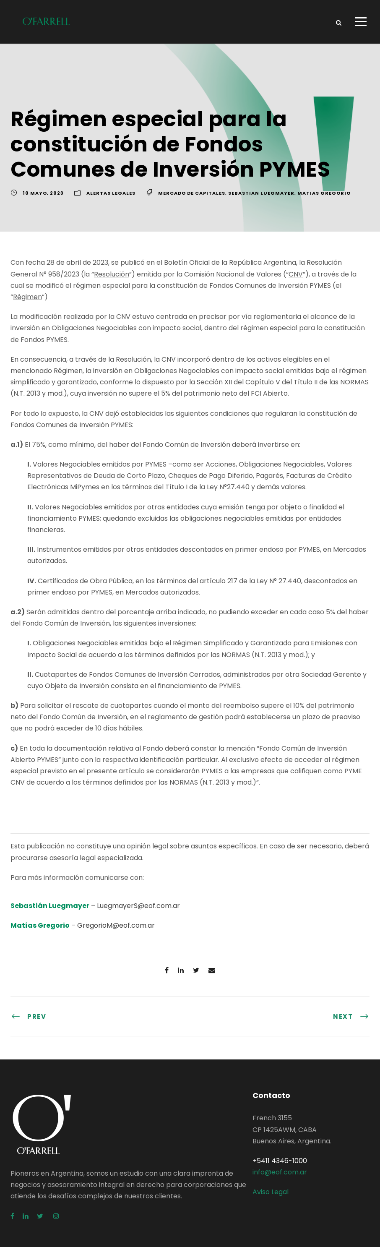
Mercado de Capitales (191, 193)
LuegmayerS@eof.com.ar (138, 905)
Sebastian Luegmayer (261, 193)
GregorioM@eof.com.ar (116, 925)
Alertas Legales (110, 193)
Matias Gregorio (324, 193)
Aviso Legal (270, 1192)
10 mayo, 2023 (43, 193)
